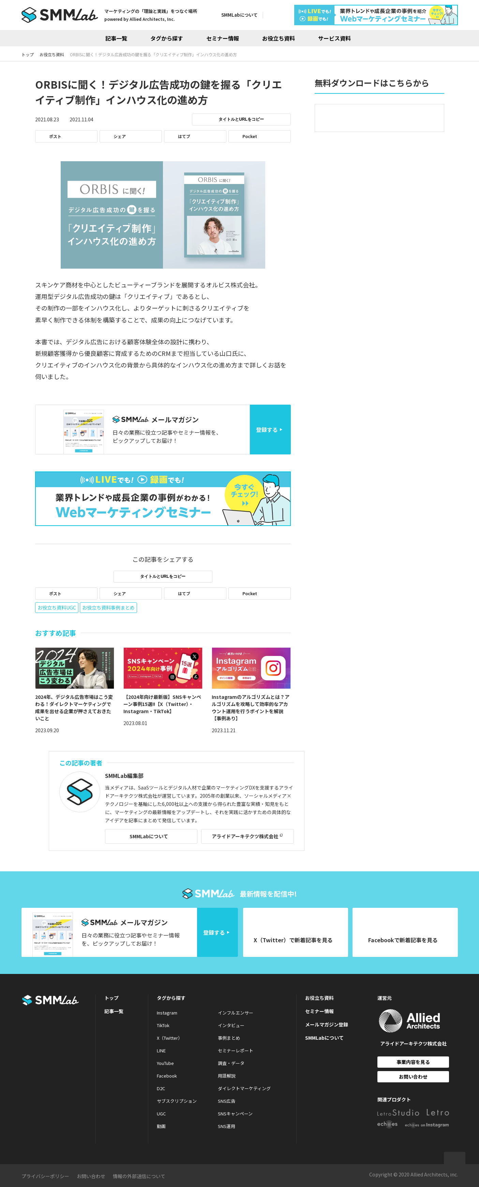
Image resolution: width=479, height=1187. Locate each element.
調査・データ (231, 1063)
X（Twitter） (169, 1038)
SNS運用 (226, 1126)
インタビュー (231, 1025)
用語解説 (227, 1075)
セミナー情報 (222, 38)
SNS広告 (226, 1101)
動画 (161, 1126)
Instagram (167, 1012)
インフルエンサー (235, 1012)
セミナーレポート (235, 1050)
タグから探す (166, 38)
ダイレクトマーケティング (244, 1088)
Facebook (167, 1075)
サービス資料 (334, 38)
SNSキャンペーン (235, 1113)
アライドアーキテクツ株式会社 (245, 836)
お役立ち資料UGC (57, 607)
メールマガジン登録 (326, 1024)
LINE (161, 1050)
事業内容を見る (413, 1061)
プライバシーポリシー (45, 1176)
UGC (161, 1113)
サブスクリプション (177, 1101)
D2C (161, 1088)
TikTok (163, 1025)
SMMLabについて (239, 15)
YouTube (165, 1063)
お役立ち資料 (278, 38)
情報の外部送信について (139, 1176)
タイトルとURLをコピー (241, 119)
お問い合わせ (413, 1076)
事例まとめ (229, 1038)
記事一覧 (116, 38)
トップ (111, 997)
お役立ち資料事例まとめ (108, 607)
